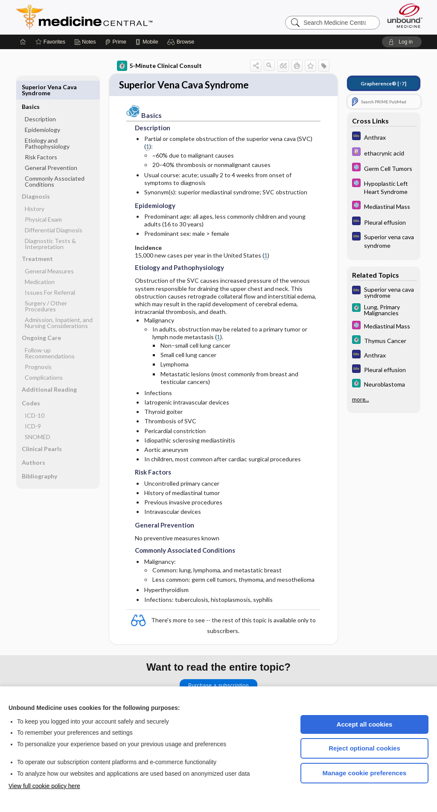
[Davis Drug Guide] (383, 153)
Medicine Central (122, 17)
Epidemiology (42, 110)
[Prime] (115, 42)
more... (360, 399)
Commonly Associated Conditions (54, 161)
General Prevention (51, 148)
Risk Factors (41, 137)
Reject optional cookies (364, 748)
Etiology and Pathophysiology (47, 123)
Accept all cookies (365, 724)
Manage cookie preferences (365, 773)
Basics (31, 87)
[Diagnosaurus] (383, 137)
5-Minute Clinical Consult (159, 66)
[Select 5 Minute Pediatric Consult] (383, 168)
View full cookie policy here (44, 786)
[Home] (23, 42)
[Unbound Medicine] (405, 15)
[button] (182, 42)
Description (40, 99)
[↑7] (383, 83)
